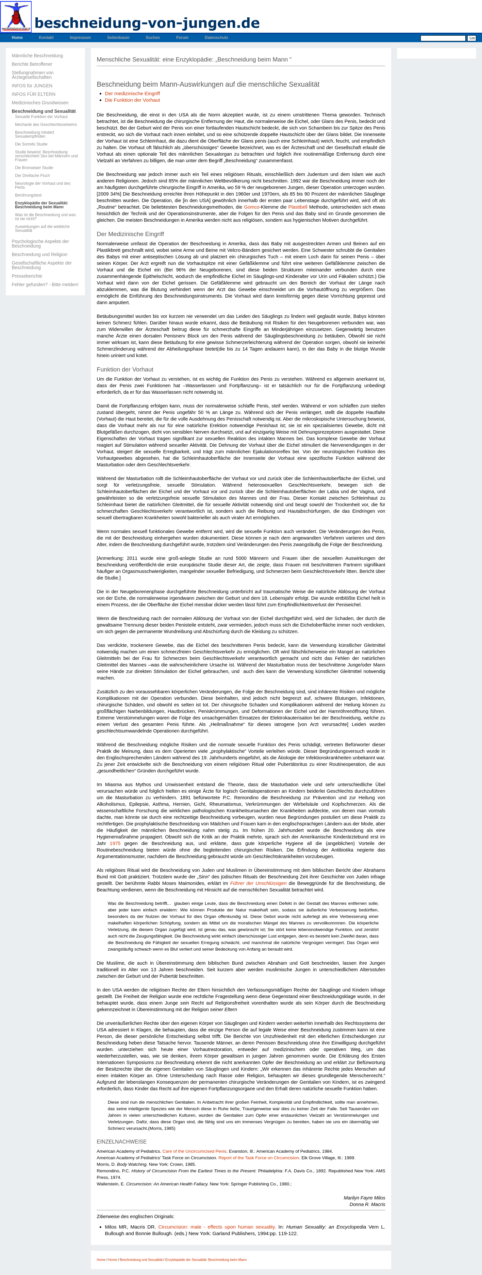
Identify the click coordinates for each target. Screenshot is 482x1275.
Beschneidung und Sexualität (44, 111)
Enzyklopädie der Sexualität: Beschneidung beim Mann (41, 205)
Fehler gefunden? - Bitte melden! (45, 284)
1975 (115, 843)
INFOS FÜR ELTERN (34, 94)
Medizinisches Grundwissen (40, 102)
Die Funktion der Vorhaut (132, 100)
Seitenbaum (118, 37)
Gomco (251, 207)
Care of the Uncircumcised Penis (194, 1151)
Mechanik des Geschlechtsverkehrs (46, 125)
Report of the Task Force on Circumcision (258, 1157)
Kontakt (46, 37)
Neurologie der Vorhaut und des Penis (42, 185)
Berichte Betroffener (32, 64)
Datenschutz (216, 37)
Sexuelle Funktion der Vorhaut (41, 117)
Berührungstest (28, 195)
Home (17, 37)
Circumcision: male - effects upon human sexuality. (216, 1227)
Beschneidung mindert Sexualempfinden (34, 134)
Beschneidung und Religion (39, 254)
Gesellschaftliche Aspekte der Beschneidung (42, 265)
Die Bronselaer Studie (34, 168)
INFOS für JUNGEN (32, 85)
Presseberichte (27, 276)
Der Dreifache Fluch (32, 176)
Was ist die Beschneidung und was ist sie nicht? (45, 217)
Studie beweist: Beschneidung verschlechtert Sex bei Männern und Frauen (46, 156)
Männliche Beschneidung (37, 55)
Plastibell (297, 207)
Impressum (80, 37)
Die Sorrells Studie (31, 144)
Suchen (153, 37)
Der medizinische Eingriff (132, 93)
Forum (182, 37)
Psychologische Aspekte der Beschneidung (40, 243)
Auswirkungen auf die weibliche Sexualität (42, 229)
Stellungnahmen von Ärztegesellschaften (33, 74)
